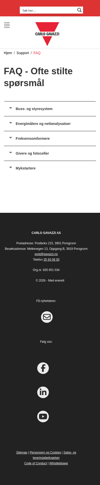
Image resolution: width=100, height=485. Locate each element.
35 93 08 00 (51, 259)
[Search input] (48, 10)
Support (22, 53)
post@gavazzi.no (46, 254)
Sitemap (21, 452)
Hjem (8, 53)
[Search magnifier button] (79, 10)
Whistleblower (58, 463)
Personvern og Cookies (45, 452)
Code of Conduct (35, 463)
